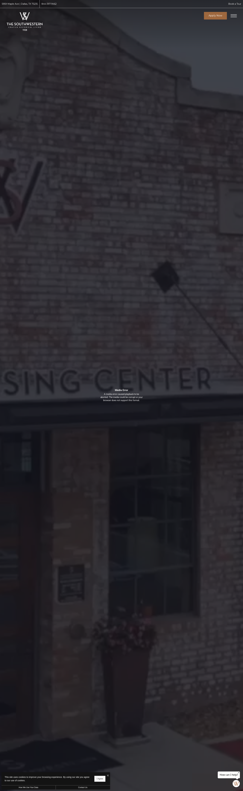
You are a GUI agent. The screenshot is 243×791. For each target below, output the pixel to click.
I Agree (100, 779)
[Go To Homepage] (24, 21)
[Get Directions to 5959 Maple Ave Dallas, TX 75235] (20, 4)
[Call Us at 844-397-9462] (49, 4)
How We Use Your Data (28, 787)
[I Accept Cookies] (108, 776)
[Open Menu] (234, 15)
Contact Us (82, 787)
